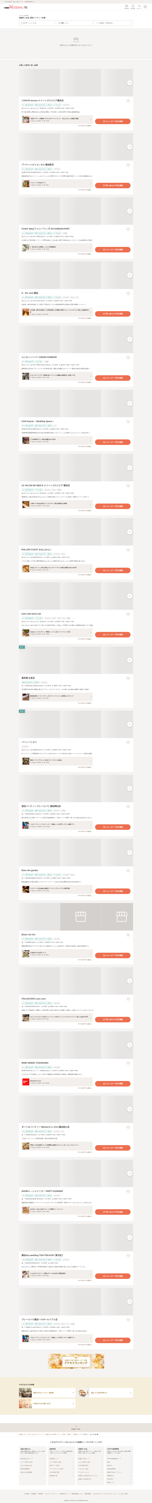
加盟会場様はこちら (77, 1494)
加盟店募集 (88, 1494)
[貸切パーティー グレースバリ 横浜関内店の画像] (76, 788)
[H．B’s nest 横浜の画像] (76, 275)
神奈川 (69, 1434)
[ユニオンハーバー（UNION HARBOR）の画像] (76, 339)
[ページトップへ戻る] (76, 1427)
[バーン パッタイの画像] (76, 724)
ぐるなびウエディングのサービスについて (105, 1494)
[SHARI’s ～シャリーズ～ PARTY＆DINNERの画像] (76, 1173)
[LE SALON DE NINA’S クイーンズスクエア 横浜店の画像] (76, 467)
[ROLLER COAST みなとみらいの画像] (76, 532)
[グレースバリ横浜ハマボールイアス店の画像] (76, 1301)
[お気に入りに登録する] (128, 101)
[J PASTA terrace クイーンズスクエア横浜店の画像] (76, 82)
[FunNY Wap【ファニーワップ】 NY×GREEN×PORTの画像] (76, 211)
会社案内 (26, 1494)
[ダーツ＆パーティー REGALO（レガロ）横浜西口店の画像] (76, 1109)
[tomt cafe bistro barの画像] (76, 596)
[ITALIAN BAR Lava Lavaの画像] (76, 981)
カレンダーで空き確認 (113, 121)
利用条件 (40, 1494)
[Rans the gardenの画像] (76, 852)
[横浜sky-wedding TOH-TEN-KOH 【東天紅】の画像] (76, 1237)
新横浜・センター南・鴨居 (80, 1434)
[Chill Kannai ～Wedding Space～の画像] (76, 403)
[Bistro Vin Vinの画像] (76, 916)
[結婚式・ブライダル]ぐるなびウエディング (31, 1434)
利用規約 (33, 1494)
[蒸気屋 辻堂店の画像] (76, 660)
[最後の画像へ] (129, 82)
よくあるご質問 (123, 1494)
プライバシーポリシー (51, 1494)
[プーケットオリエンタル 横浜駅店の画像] (76, 147)
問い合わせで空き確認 (113, 185)
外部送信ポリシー (64, 1494)
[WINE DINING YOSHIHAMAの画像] (76, 1045)
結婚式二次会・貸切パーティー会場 (55, 1434)
